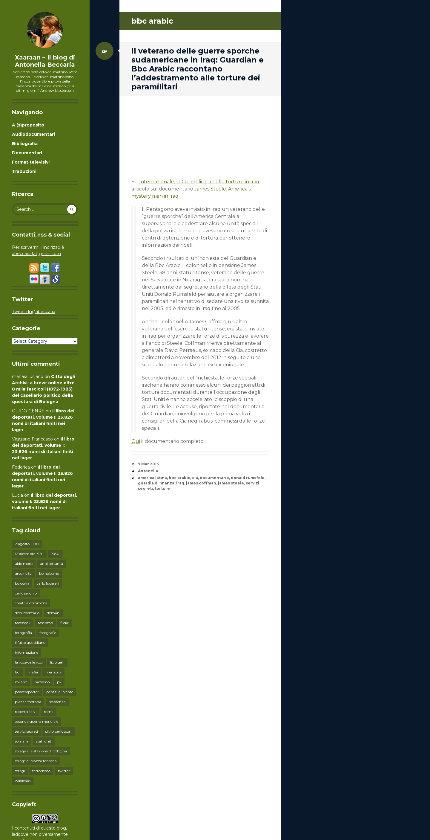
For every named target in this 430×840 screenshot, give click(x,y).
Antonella (148, 471)
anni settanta (51, 563)
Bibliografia (25, 143)
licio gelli (57, 662)
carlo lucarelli (48, 583)
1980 (55, 553)
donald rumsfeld (248, 477)
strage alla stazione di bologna (41, 751)
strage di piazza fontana (36, 761)
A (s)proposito (28, 125)
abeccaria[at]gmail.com (36, 253)
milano (21, 682)
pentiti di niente (59, 692)
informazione (26, 652)
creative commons (31, 603)
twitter (64, 771)
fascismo (45, 623)
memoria (53, 672)
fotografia (23, 632)
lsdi (17, 672)
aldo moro (24, 563)
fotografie (47, 632)
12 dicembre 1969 (29, 553)
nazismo (42, 682)
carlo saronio (26, 593)
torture (162, 488)
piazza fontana (28, 701)
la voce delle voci (29, 662)
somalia (21, 741)
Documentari (27, 153)
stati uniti (44, 741)
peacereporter (27, 692)
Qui (135, 441)
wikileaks (22, 780)
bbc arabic (179, 477)
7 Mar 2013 (148, 464)
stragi (20, 771)
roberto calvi (25, 711)
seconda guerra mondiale (36, 721)
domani (53, 613)
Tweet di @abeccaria (33, 311)
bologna (22, 583)
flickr (64, 623)
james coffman (201, 483)
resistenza (57, 701)
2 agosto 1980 (27, 544)
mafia (33, 672)
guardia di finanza (156, 483)
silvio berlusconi (58, 731)
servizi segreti (26, 731)
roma (48, 711)
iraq (180, 483)
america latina (152, 477)
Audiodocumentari (33, 134)
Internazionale (156, 182)
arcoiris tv (23, 573)
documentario (27, 613)
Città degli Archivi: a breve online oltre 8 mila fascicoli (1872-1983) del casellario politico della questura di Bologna (43, 389)
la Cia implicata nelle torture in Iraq (217, 182)
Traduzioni (24, 171)
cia (195, 477)
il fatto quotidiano (30, 642)
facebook (22, 623)
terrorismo (41, 771)
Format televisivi (31, 162)
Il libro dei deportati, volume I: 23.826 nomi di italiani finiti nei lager (44, 501)
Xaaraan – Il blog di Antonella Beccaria (45, 61)
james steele (231, 483)
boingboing (49, 573)
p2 (59, 682)
